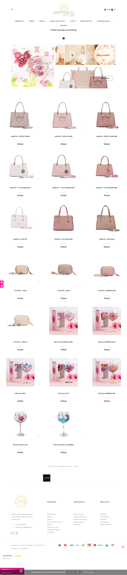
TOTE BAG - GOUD (20, 290)
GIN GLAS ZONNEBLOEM (106, 393)
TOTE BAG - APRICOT (20, 342)
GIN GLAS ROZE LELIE (20, 445)
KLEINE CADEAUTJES (86, 21)
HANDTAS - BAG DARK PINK (63, 239)
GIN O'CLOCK (40, 67)
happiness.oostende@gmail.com (23, 527)
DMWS (40, 545)
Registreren (103, 514)
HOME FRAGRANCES (103, 55)
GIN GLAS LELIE (63, 393)
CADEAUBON (63, 25)
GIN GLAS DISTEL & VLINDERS (63, 445)
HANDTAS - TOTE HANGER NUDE (63, 188)
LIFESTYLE (43, 21)
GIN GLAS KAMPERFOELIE (106, 342)
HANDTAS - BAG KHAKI (106, 239)
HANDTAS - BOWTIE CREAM (20, 136)
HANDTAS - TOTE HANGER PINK (106, 188)
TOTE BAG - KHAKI (63, 290)
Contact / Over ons (78, 514)
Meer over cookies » (89, 572)
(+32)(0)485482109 (21, 524)
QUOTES (73, 21)
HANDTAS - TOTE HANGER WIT (20, 188)
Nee (78, 572)
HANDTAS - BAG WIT (20, 239)
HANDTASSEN (105, 78)
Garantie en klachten (79, 522)
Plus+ (44, 545)
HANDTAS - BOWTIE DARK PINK (106, 136)
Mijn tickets (103, 519)
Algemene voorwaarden (80, 516)
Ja (69, 572)
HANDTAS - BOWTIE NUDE (63, 136)
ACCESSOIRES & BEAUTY (104, 21)
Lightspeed (29, 545)
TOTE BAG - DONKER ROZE (107, 290)
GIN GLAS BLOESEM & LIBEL (63, 342)
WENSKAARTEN (20, 21)
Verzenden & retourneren (80, 519)
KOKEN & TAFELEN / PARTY (58, 21)
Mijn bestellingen (104, 516)
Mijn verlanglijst (104, 522)
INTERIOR (32, 21)
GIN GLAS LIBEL (20, 393)
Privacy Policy (77, 524)
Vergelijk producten (105, 524)
